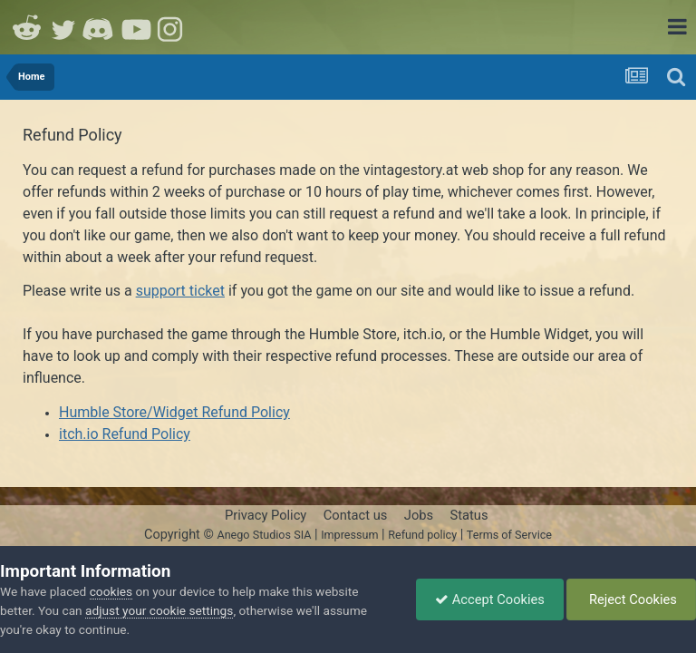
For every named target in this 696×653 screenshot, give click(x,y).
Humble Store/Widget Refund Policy (174, 412)
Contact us (356, 515)
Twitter (63, 27)
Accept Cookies (490, 599)
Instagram (172, 27)
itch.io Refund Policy (124, 434)
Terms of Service (509, 534)
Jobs (418, 515)
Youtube (136, 27)
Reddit (27, 27)
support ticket (180, 290)
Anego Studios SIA (264, 534)
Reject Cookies (631, 599)
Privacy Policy (265, 515)
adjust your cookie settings (159, 610)
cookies (111, 591)
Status (469, 515)
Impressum (349, 534)
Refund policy (422, 534)
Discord (100, 27)
